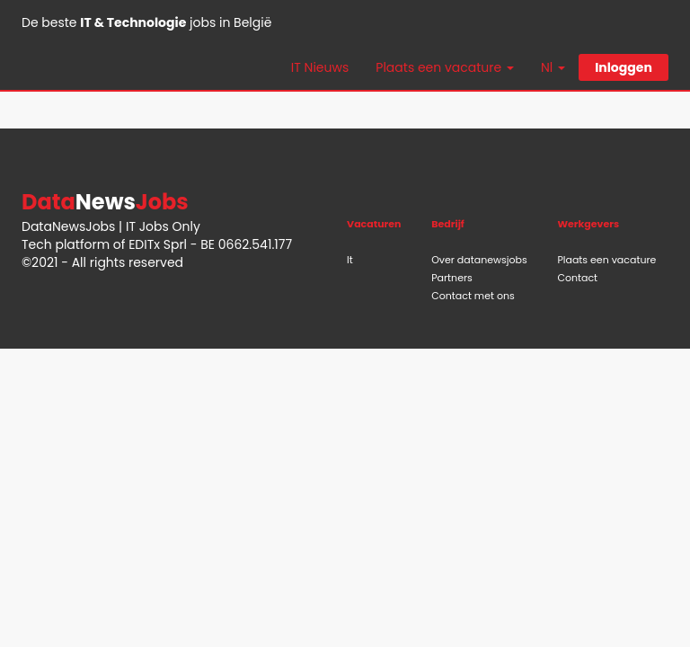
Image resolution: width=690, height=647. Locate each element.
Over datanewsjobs (479, 260)
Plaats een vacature (606, 260)
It (350, 260)
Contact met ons (473, 295)
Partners (452, 277)
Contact (577, 277)
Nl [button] (553, 67)
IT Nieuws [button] (320, 67)
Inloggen (623, 67)
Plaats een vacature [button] (445, 67)
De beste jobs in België (146, 22)
